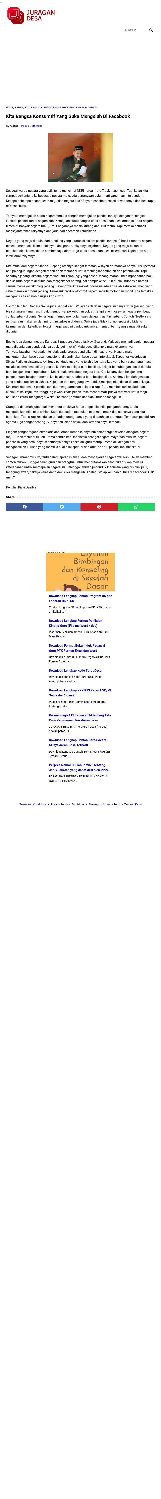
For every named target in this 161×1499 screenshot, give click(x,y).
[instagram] (150, 15)
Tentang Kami (133, 804)
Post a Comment (31, 125)
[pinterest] (99, 507)
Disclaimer (78, 804)
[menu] (8, 30)
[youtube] (141, 15)
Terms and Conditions (33, 804)
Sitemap (94, 804)
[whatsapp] (136, 507)
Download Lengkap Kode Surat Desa (75, 670)
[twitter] (131, 15)
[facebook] (122, 15)
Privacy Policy (59, 804)
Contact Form (111, 804)
